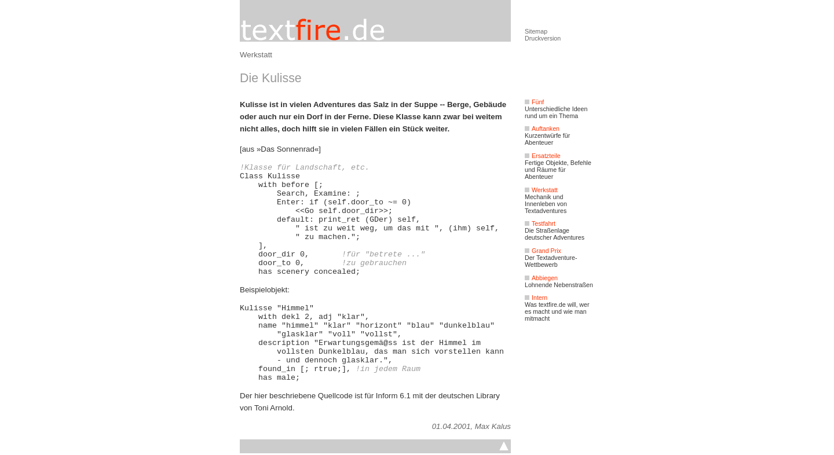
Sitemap (536, 31)
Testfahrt (540, 223)
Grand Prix (543, 250)
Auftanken (542, 128)
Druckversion (543, 38)
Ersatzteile (543, 155)
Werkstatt (256, 54)
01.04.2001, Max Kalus (471, 426)
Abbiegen (541, 277)
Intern (536, 297)
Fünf (534, 101)
